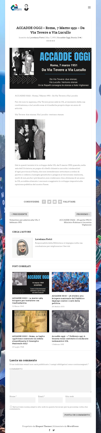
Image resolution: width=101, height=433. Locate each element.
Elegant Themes (44, 426)
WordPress (73, 426)
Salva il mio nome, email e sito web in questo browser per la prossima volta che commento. (49, 408)
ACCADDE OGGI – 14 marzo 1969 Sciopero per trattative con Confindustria (27, 300)
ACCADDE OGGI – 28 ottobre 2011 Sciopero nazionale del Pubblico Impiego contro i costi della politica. (68, 299)
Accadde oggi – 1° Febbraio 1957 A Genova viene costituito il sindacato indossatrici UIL (70, 338)
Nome (13, 396)
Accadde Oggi (63, 37)
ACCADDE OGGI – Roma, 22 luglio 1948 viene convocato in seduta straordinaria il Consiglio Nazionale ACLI (28, 340)
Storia (74, 37)
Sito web (69, 396)
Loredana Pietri (37, 37)
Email (41, 396)
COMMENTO (16, 369)
